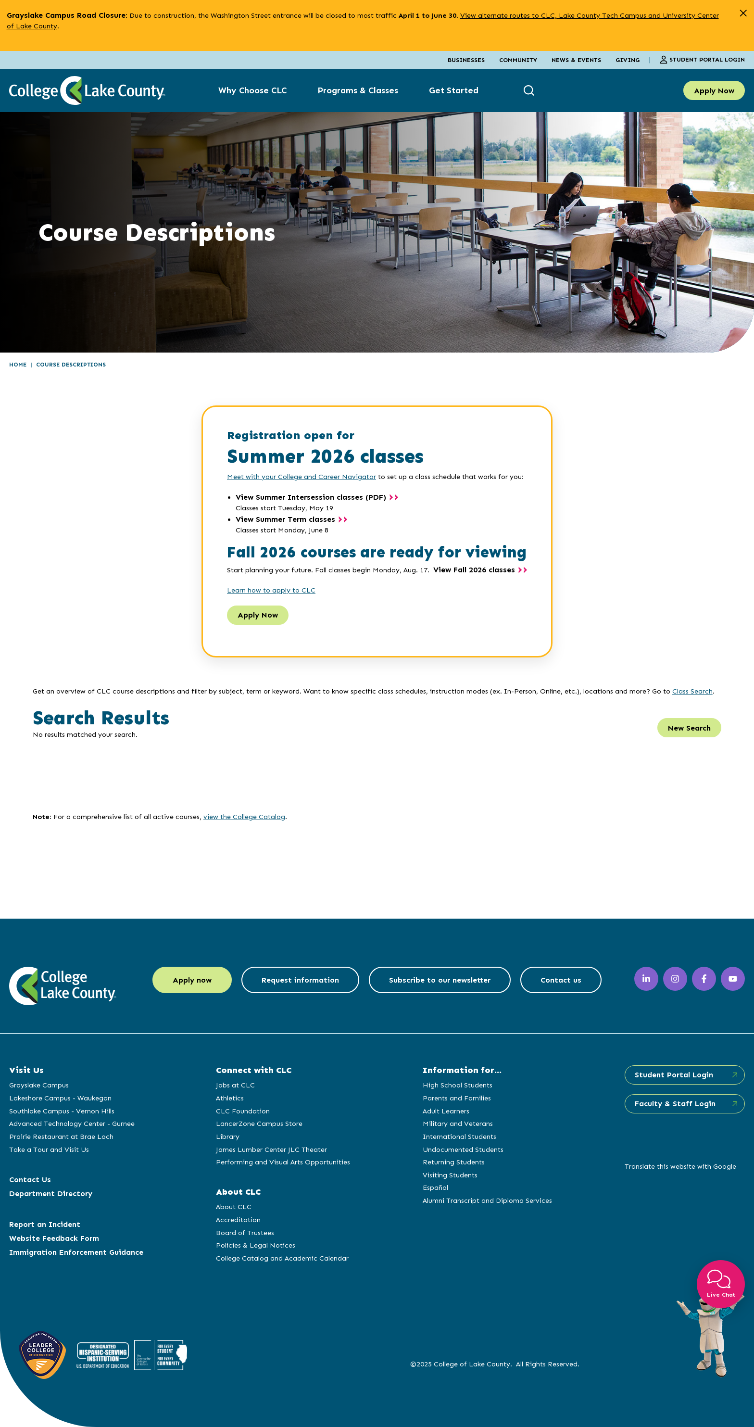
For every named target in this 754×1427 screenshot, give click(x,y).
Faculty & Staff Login (675, 1103)
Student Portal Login (702, 59)
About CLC (233, 1206)
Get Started (453, 90)
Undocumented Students (463, 1149)
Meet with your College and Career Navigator (301, 476)
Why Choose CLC (252, 90)
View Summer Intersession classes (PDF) (311, 497)
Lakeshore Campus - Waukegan (60, 1098)
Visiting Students (450, 1175)
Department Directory (50, 1193)
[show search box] (530, 90)
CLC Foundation (243, 1111)
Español (435, 1187)
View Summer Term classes (285, 519)
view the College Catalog (244, 816)
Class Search (692, 691)
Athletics (230, 1098)
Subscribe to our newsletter (439, 980)
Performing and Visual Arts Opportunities (283, 1162)
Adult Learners (446, 1111)
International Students (459, 1136)
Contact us (560, 980)
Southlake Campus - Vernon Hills (61, 1111)
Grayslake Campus (39, 1085)
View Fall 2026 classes (474, 569)
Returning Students (454, 1162)
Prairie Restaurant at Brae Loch (61, 1136)
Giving (628, 59)
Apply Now (714, 90)
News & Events (576, 59)
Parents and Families (457, 1098)
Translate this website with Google (680, 1166)
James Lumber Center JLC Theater (271, 1149)
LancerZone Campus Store (259, 1123)
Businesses (466, 59)
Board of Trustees (245, 1232)
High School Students (457, 1085)
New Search (689, 727)
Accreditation (238, 1219)
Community (518, 59)
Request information (300, 980)
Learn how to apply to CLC (271, 590)
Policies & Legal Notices (255, 1245)
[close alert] (743, 13)
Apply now (192, 980)
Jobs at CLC (235, 1085)
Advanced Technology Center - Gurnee (72, 1123)
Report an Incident (44, 1224)
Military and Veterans (458, 1123)
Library (227, 1136)
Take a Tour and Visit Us (49, 1149)
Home (17, 364)
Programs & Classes (357, 90)
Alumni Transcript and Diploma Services (487, 1200)
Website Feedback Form (54, 1238)
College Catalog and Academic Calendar (282, 1258)
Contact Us (30, 1179)
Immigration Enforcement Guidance (76, 1252)
